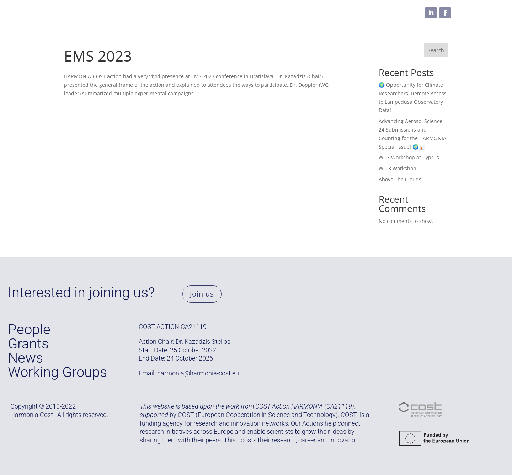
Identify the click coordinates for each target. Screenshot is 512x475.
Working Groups (164, 13)
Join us (202, 294)
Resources (241, 13)
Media (275, 13)
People (206, 13)
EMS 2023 (98, 56)
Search (436, 50)
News (25, 357)
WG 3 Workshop (397, 168)
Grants (122, 13)
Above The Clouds (400, 179)
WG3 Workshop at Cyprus (409, 157)
